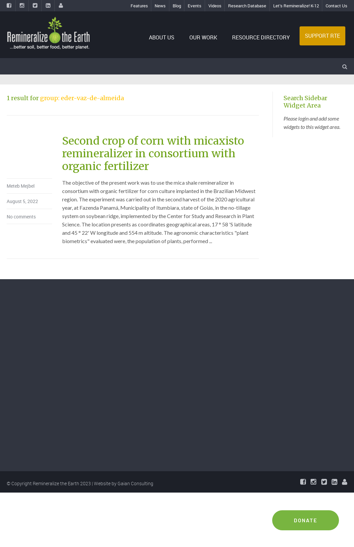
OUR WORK (203, 37)
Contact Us (336, 6)
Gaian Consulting (135, 483)
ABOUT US (161, 37)
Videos (214, 6)
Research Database (247, 6)
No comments (21, 216)
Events (194, 6)
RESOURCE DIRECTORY (261, 37)
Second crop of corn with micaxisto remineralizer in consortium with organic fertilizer (153, 153)
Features (139, 6)
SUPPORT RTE (322, 35)
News (160, 6)
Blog (177, 6)
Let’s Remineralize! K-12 (296, 6)
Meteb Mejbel (21, 186)
